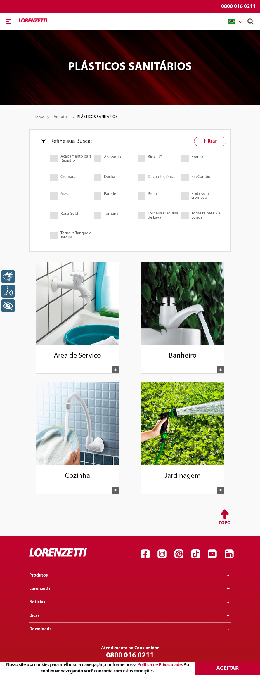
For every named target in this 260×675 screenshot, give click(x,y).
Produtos (61, 117)
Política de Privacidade (159, 665)
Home (39, 117)
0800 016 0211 (238, 6)
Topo (225, 523)
